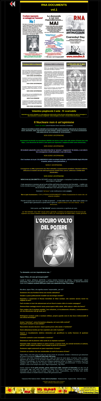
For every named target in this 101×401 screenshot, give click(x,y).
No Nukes (42, 125)
